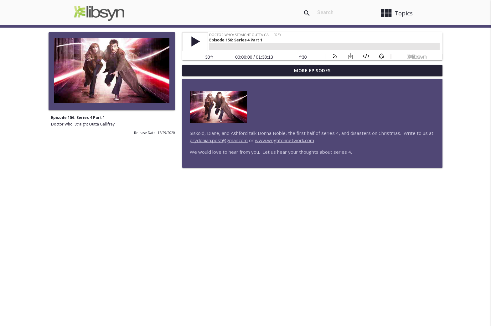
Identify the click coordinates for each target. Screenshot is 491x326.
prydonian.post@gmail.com (219, 140)
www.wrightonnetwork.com (284, 140)
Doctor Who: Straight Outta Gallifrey (83, 124)
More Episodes (312, 70)
